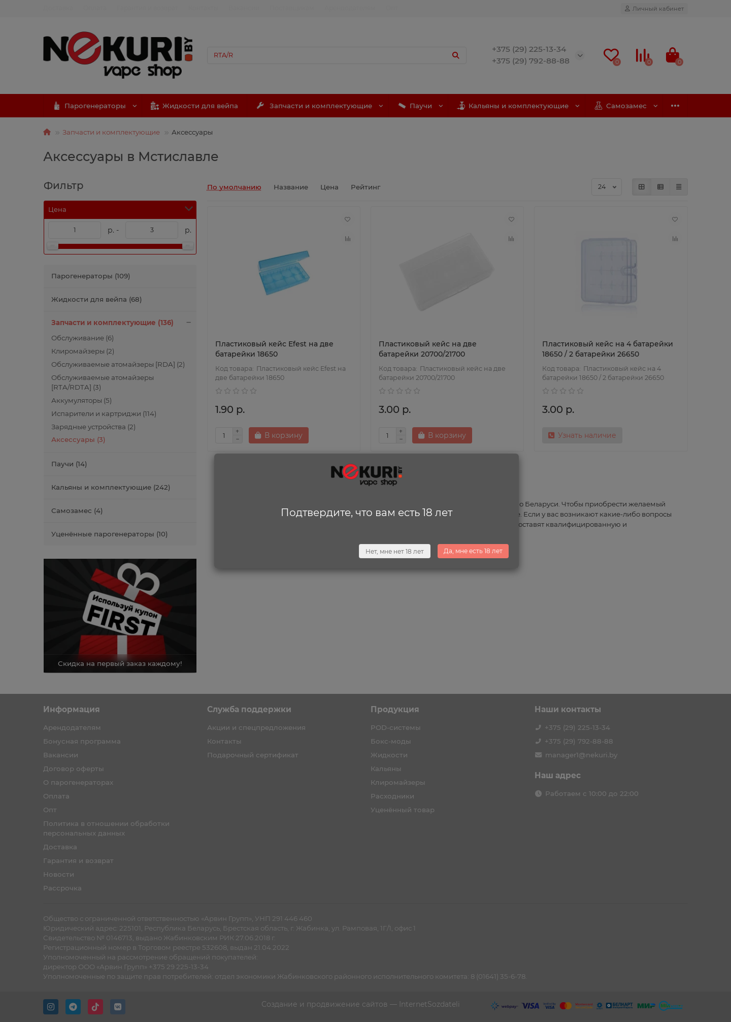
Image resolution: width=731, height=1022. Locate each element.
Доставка (58, 8)
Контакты (203, 8)
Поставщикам (292, 8)
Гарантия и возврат (147, 8)
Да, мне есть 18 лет (473, 551)
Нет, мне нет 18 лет (395, 551)
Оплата (95, 8)
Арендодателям (350, 8)
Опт (392, 8)
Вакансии (243, 8)
